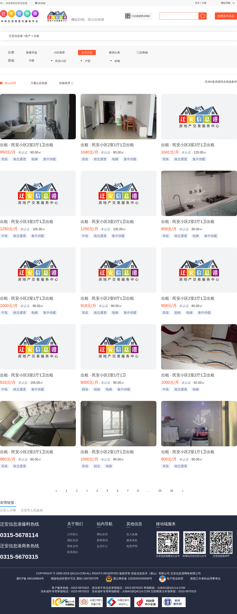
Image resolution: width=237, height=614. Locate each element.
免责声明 (131, 546)
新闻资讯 (102, 540)
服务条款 (131, 540)
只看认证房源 (39, 83)
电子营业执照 (171, 578)
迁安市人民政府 (32, 510)
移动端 (40, 3)
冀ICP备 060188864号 (30, 578)
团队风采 (72, 540)
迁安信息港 (16, 35)
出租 (36, 35)
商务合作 (72, 546)
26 (171, 490)
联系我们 (72, 552)
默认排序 (10, 83)
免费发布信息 (226, 16)
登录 (197, 3)
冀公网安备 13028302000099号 (128, 578)
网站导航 (227, 3)
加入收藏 (131, 534)
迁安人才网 (8, 510)
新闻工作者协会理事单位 (205, 578)
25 (160, 490)
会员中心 (102, 546)
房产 (28, 35)
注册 (204, 3)
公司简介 (72, 534)
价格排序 (66, 83)
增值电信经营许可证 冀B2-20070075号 (75, 578)
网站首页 (102, 534)
